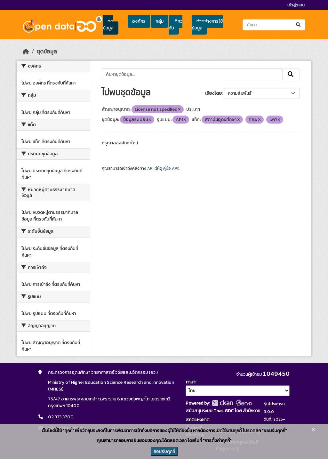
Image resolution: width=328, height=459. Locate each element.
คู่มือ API (170, 168)
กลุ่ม (160, 21)
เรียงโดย (213, 93)
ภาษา (190, 382)
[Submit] (299, 24)
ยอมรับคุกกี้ (164, 451)
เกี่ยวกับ (175, 24)
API (150, 168)
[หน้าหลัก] (26, 51)
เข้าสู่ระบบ (296, 5)
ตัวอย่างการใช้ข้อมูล (207, 24)
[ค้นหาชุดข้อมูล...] (274, 24)
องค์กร (139, 21)
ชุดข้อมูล (108, 24)
